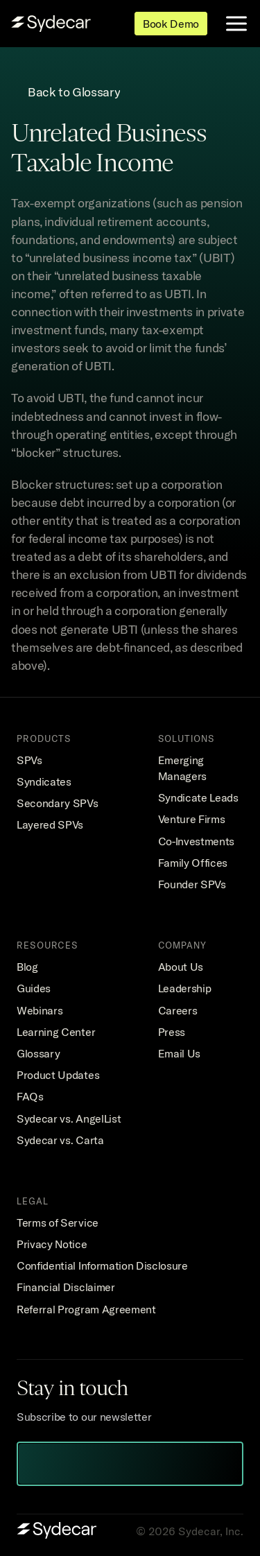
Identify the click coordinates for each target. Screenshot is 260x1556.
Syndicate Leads (198, 797)
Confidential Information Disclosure (102, 1265)
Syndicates (44, 781)
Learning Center (56, 1032)
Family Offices (193, 863)
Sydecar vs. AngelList (69, 1118)
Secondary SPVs (57, 803)
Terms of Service (57, 1222)
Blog (27, 967)
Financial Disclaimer (66, 1287)
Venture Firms (191, 819)
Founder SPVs (192, 884)
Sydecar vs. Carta (60, 1140)
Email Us (179, 1053)
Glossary (38, 1053)
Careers (178, 1010)
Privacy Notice (52, 1244)
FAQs (30, 1096)
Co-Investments (196, 841)
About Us (180, 967)
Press (171, 1032)
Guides (34, 988)
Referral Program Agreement (86, 1309)
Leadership (184, 988)
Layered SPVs (50, 824)
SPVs (29, 760)
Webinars (39, 1010)
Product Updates (58, 1075)
